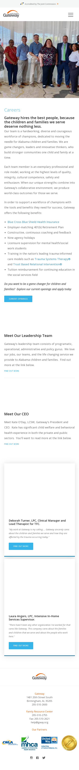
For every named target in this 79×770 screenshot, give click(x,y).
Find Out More (21, 645)
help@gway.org (39, 722)
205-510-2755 (39, 715)
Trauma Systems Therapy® (52, 259)
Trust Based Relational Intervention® (37, 264)
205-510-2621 (42, 718)
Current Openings (18, 299)
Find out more (11, 371)
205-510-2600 (39, 704)
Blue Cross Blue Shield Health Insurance (33, 222)
